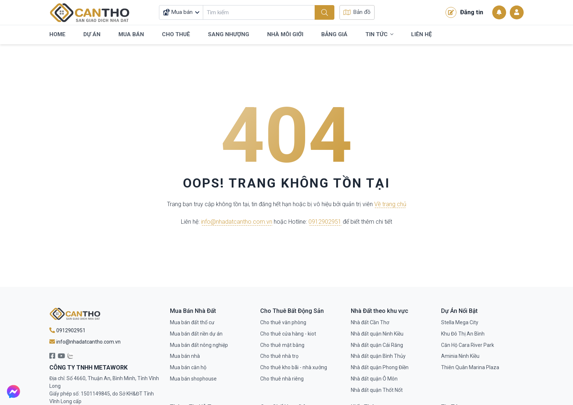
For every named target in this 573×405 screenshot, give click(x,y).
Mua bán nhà (185, 356)
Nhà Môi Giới (285, 34)
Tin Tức (379, 34)
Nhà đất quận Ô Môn (374, 379)
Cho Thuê (176, 34)
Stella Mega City (459, 322)
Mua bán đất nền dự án (196, 334)
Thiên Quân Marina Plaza (470, 367)
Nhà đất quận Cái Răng (377, 345)
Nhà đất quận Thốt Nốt (377, 390)
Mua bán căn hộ (188, 367)
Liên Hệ (421, 34)
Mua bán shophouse (193, 379)
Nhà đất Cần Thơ (370, 322)
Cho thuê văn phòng (283, 322)
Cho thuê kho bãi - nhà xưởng (293, 367)
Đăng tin (464, 12)
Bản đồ (357, 12)
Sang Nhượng (228, 34)
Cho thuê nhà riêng (282, 379)
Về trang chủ (390, 204)
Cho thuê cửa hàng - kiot (288, 334)
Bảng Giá (334, 34)
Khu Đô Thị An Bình (463, 334)
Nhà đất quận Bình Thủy (378, 356)
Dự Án (91, 34)
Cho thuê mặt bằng (282, 345)
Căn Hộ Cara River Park (467, 345)
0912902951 (324, 221)
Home (57, 34)
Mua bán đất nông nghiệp (199, 345)
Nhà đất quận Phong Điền (380, 367)
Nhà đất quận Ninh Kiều (377, 334)
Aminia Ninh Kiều (460, 356)
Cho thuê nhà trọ (279, 356)
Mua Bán (131, 34)
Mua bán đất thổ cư (192, 322)
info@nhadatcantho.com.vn (236, 221)
